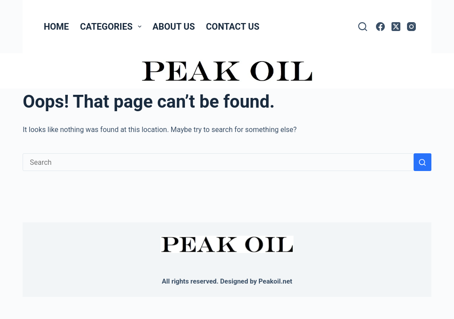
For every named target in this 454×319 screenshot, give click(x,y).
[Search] (362, 26)
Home (56, 26)
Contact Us (232, 26)
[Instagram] (411, 26)
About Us (174, 26)
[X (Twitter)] (395, 26)
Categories (112, 26)
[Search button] (422, 162)
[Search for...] (218, 162)
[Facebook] (380, 26)
